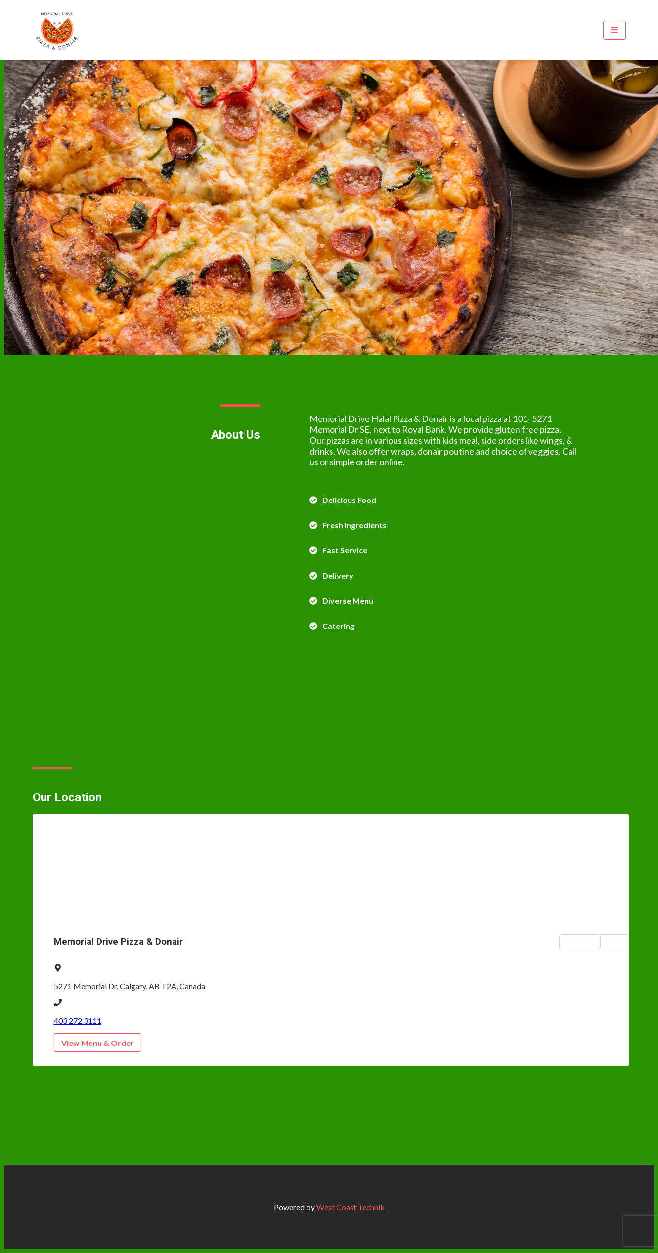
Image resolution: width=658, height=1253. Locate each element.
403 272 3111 (77, 1020)
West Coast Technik (350, 1206)
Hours (624, 942)
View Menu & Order (97, 1042)
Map (580, 942)
